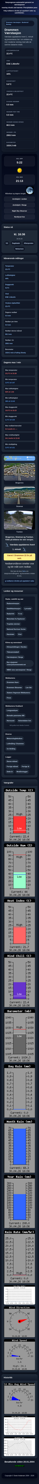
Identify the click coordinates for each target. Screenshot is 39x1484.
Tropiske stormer (13, 624)
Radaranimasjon (13, 603)
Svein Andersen (19, 1475)
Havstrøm (10, 634)
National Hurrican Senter (16, 629)
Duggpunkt (9, 284)
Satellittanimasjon (14, 608)
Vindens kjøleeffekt (12, 303)
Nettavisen (19, 249)
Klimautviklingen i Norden (17, 647)
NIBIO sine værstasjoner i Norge (19, 670)
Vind (7, 294)
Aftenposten (28, 243)
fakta (24, 571)
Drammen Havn (13, 682)
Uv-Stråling (11, 749)
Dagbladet (16, 243)
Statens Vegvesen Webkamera (18, 693)
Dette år (10, 771)
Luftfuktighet (10, 275)
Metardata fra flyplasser (16, 619)
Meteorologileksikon (14, 738)
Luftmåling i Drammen (15, 744)
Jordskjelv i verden (19, 199)
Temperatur (9, 266)
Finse (9, 698)
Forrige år (25, 766)
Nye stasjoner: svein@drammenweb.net (16, 663)
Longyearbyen (12, 710)
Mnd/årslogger (22, 771)
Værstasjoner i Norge (15, 657)
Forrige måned (12, 766)
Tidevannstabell (13, 652)
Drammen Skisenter (14, 687)
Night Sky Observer (19, 211)
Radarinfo (10, 614)
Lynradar (27, 608)
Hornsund (10, 721)
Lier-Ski (29, 687)
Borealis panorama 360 (15, 715)
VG (7, 243)
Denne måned (12, 761)
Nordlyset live (19, 217)
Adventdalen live (24, 721)
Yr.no (20, 614)
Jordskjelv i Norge (19, 205)
